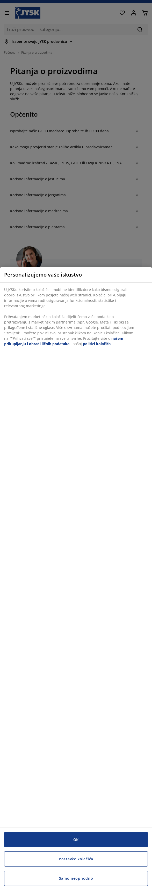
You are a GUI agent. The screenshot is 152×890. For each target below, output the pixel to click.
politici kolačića (97, 343)
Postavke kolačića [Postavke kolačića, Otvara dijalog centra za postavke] (76, 858)
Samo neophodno (76, 878)
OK (76, 839)
